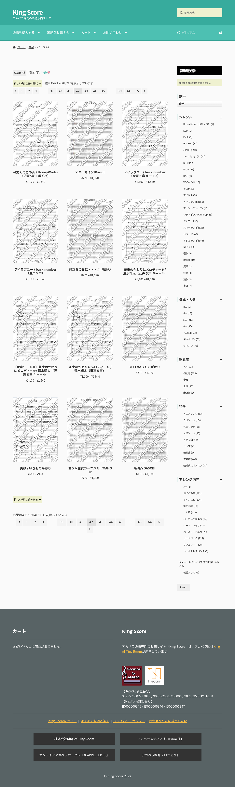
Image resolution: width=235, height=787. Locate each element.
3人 (187, 307)
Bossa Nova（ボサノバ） (198, 124)
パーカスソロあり (195, 519)
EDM (187, 130)
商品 (31, 47)
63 (120, 91)
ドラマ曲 (190, 439)
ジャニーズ (190, 221)
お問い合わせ (112, 32)
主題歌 (190, 459)
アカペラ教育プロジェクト (161, 755)
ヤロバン (190, 345)
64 (128, 91)
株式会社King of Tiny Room (74, 738)
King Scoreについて (62, 720)
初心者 (190, 373)
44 (94, 91)
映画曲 (189, 452)
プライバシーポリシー (129, 720)
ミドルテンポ (193, 240)
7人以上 (190, 332)
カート (86, 32)
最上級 (189, 392)
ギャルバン (191, 339)
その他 (188, 188)
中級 (185, 379)
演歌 (187, 279)
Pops (188, 169)
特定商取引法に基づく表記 (168, 720)
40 (60, 91)
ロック (189, 247)
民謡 (187, 266)
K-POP (188, 163)
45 (103, 91)
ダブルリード (192, 544)
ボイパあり (192, 493)
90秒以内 (190, 506)
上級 (188, 386)
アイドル (190, 195)
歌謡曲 (189, 260)
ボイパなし (192, 499)
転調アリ (191, 572)
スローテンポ (193, 227)
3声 (187, 486)
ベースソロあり (194, 525)
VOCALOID (191, 182)
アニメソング (192, 413)
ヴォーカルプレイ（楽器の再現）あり (199, 564)
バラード (190, 234)
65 (137, 91)
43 (86, 91)
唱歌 (187, 253)
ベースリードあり (195, 532)
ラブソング (192, 420)
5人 (188, 319)
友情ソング (191, 433)
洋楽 (187, 273)
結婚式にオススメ (195, 465)
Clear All (19, 72)
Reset (183, 587)
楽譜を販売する (58, 32)
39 (51, 91)
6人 (188, 326)
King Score (28, 12)
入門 (188, 367)
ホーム (21, 47)
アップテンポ (193, 201)
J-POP (190, 150)
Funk (187, 137)
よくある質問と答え (95, 720)
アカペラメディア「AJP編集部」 (160, 738)
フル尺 (190, 512)
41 (69, 91)
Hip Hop (190, 143)
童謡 (187, 285)
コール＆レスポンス (195, 551)
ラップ (189, 446)
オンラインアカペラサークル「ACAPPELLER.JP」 (74, 755)
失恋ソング (191, 426)
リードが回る (193, 538)
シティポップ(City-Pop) (197, 214)
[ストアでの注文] (27, 83)
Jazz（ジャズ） (194, 156)
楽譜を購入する (24, 32)
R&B (187, 176)
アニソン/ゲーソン (196, 208)
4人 (187, 313)
